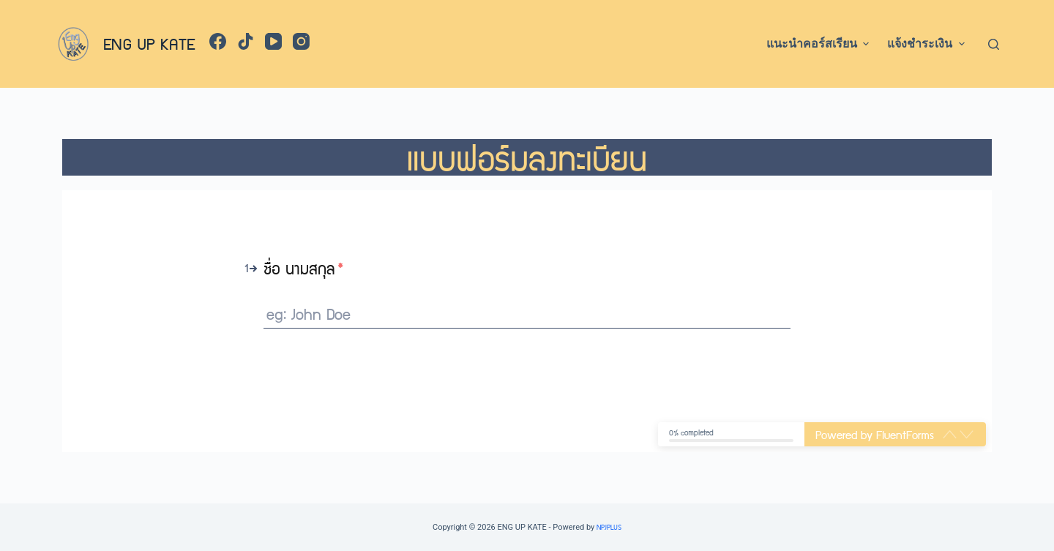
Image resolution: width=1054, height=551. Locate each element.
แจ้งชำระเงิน (927, 43)
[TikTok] (245, 41)
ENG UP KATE (149, 43)
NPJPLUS (609, 527)
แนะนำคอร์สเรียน (819, 43)
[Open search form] (993, 44)
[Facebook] (217, 41)
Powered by (874, 434)
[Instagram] (301, 41)
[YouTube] (273, 41)
